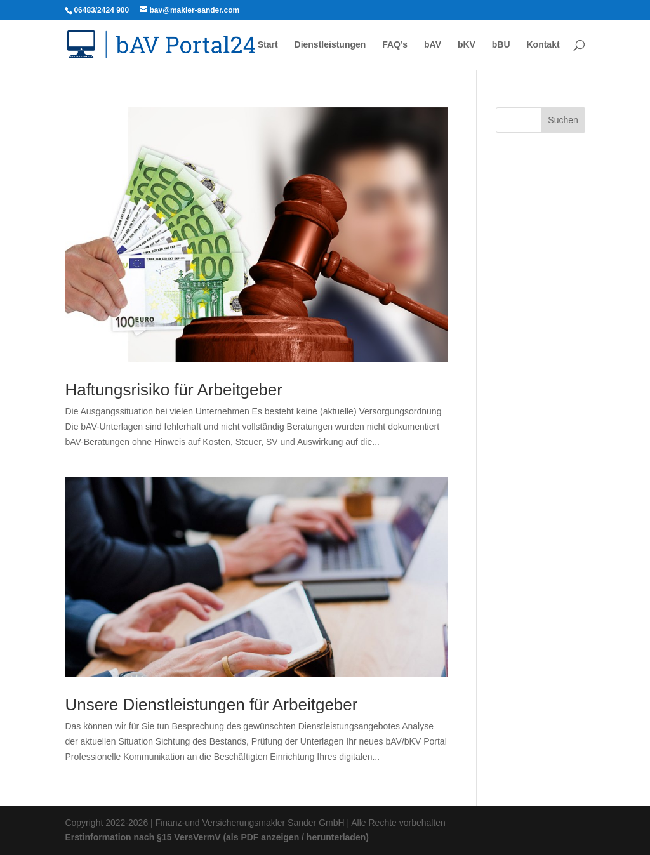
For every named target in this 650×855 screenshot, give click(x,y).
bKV (466, 45)
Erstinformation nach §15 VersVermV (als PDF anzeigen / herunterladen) (216, 837)
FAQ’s (395, 45)
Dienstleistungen (330, 45)
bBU (501, 45)
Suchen (563, 120)
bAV (432, 45)
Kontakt (542, 45)
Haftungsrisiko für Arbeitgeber (173, 389)
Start (268, 45)
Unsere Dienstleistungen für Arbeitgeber (211, 704)
